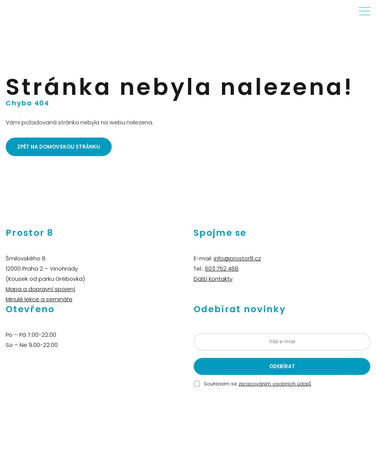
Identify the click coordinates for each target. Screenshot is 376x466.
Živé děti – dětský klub (143, 426)
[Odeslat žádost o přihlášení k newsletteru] (282, 366)
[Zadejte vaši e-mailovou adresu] (282, 341)
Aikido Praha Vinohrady (198, 426)
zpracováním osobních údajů (275, 383)
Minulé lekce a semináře (39, 299)
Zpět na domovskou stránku (58, 146)
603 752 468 (222, 268)
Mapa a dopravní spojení (40, 289)
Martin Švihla (242, 426)
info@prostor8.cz (237, 258)
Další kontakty (213, 279)
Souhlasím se (257, 383)
